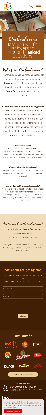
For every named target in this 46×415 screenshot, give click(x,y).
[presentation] (19, 305)
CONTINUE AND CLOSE (13, 411)
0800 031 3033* (23, 386)
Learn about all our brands (23, 374)
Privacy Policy (12, 405)
